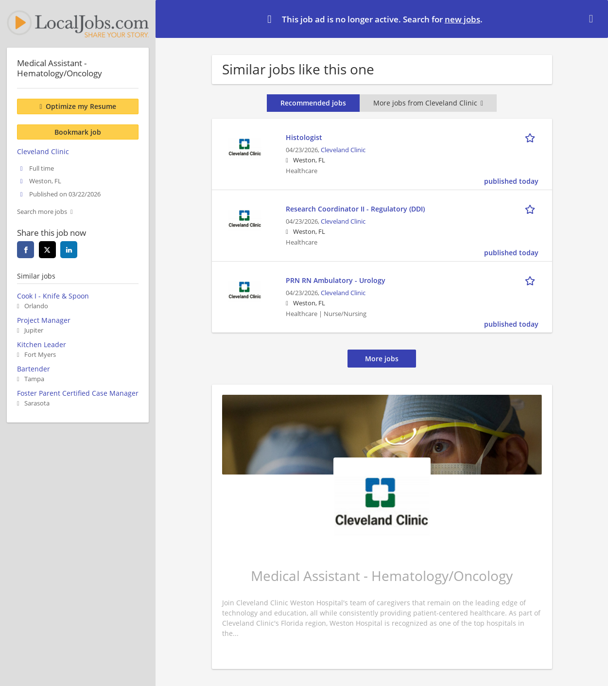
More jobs (382, 358)
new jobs (462, 19)
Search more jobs (42, 212)
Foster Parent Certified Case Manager (78, 393)
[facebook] (25, 249)
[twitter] (47, 249)
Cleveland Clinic (343, 150)
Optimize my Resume (81, 106)
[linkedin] (68, 249)
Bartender (33, 368)
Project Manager (43, 320)
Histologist (304, 137)
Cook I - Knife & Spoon (53, 295)
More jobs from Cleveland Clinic (428, 102)
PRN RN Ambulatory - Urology (335, 280)
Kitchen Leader (41, 344)
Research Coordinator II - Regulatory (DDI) (355, 208)
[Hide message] (593, 18)
